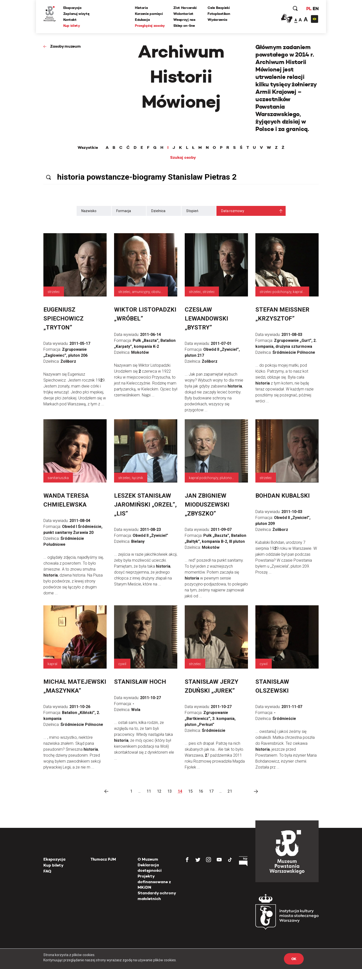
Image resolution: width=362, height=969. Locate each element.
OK (293, 959)
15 (190, 791)
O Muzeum (148, 859)
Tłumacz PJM (103, 859)
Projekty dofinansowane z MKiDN (154, 881)
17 (211, 791)
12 (159, 791)
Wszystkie (88, 148)
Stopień (192, 211)
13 (169, 791)
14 (180, 791)
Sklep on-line (184, 25)
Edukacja (142, 19)
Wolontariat (183, 13)
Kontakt (70, 19)
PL (308, 8)
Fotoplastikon (219, 13)
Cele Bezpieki (219, 7)
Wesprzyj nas (184, 19)
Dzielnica (158, 211)
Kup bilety (71, 25)
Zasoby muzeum (65, 46)
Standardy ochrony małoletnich (157, 895)
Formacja (123, 211)
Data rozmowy (232, 211)
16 (201, 791)
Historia (141, 7)
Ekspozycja (72, 7)
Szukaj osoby (183, 158)
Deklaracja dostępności (150, 867)
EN (315, 8)
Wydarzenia (217, 19)
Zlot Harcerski (185, 7)
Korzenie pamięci (149, 13)
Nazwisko (88, 211)
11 (149, 791)
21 (230, 791)
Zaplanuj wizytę (76, 13)
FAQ (47, 871)
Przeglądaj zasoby (150, 25)
